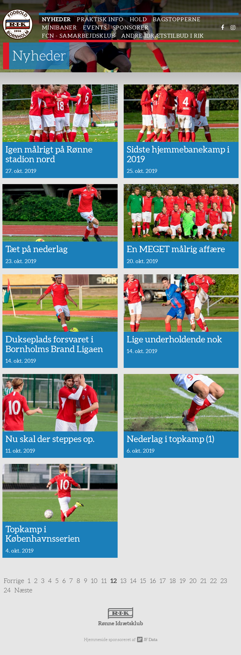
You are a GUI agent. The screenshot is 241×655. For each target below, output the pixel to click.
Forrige (14, 580)
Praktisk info (100, 19)
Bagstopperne (177, 19)
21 (203, 580)
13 (123, 580)
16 (153, 580)
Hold (138, 19)
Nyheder (56, 19)
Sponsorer (131, 27)
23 (223, 580)
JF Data (147, 639)
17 (163, 580)
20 (193, 580)
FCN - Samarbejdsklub (78, 36)
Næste (23, 590)
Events (95, 27)
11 (104, 580)
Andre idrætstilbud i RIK (162, 36)
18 (173, 580)
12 (113, 580)
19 (183, 580)
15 (143, 580)
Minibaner (59, 27)
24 (7, 590)
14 (133, 580)
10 (94, 580)
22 (213, 580)
